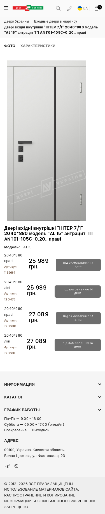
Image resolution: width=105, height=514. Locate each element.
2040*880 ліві (13, 290)
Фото (9, 45)
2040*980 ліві (13, 344)
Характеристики (37, 45)
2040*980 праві (13, 317)
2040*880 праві (13, 264)
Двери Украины (16, 21)
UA (83, 8)
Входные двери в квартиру (55, 21)
